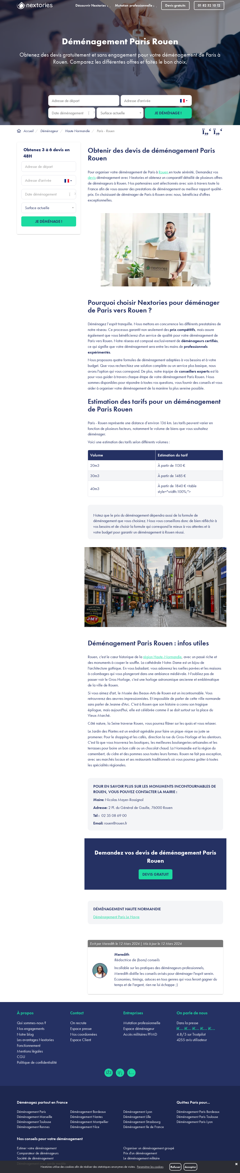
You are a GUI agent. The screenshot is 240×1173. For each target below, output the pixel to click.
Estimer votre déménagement (36, 1148)
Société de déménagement (35, 1158)
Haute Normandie (77, 131)
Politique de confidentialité (37, 1062)
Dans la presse (187, 1022)
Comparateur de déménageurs (38, 1153)
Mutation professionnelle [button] (136, 5)
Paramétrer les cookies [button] (150, 1167)
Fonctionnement (28, 1045)
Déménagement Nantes (86, 1116)
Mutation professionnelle (141, 1022)
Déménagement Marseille (34, 1116)
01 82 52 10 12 (209, 5)
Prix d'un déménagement (140, 1153)
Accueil (28, 131)
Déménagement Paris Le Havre (116, 916)
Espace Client (80, 1039)
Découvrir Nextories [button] (93, 5)
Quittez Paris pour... (193, 1102)
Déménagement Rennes (33, 1126)
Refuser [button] (175, 1167)
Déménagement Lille (137, 1116)
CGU (21, 1056)
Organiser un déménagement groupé (148, 1148)
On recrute (78, 1022)
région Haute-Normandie (162, 656)
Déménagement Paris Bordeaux (198, 1111)
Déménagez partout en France (42, 1102)
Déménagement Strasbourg (141, 1121)
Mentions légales (30, 1051)
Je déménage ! (168, 112)
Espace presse (81, 1028)
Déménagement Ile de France (143, 1126)
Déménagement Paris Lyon (195, 1121)
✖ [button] (236, 1164)
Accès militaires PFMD (140, 1034)
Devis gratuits (175, 5)
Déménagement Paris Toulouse (197, 1116)
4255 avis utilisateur (192, 1039)
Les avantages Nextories (35, 1039)
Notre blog (25, 1034)
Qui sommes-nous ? (31, 1022)
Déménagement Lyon (137, 1111)
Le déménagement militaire (141, 1158)
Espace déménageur (138, 1028)
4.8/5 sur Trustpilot (191, 1034)
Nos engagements (30, 1028)
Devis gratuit (155, 874)
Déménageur (49, 131)
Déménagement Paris (31, 1111)
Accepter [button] (190, 1167)
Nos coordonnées (83, 1034)
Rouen (164, 171)
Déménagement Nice (84, 1126)
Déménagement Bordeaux (88, 1111)
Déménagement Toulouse (34, 1121)
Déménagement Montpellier (89, 1121)
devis (92, 177)
